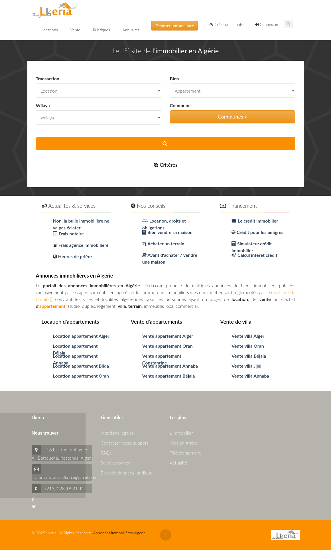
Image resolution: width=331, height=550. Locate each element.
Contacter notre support (124, 442)
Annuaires (131, 29)
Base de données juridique (127, 472)
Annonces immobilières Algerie (119, 532)
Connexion (266, 24)
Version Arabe (183, 442)
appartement (52, 306)
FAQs (106, 452)
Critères (166, 165)
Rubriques (102, 29)
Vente (75, 29)
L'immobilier (181, 432)
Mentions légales (117, 432)
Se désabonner (115, 462)
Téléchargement (185, 452)
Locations (50, 29)
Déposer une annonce (174, 25)
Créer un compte (226, 24)
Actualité (178, 462)
